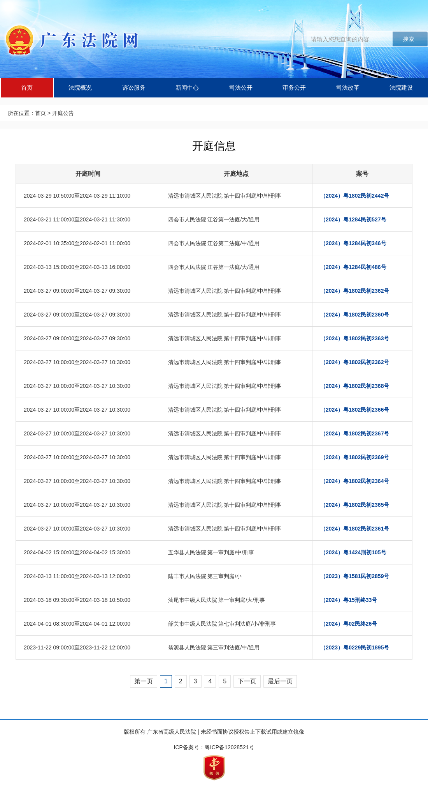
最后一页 (280, 681)
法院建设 (401, 87)
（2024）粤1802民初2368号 (354, 386)
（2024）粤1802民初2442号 (354, 196)
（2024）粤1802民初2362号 (354, 291)
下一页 (247, 681)
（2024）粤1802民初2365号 (354, 505)
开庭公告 (63, 113)
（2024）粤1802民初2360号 (354, 314)
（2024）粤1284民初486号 (353, 267)
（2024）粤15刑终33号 (348, 600)
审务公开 (294, 87)
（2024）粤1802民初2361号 (354, 528)
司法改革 (348, 87)
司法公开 (241, 87)
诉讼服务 (134, 87)
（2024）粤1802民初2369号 (354, 457)
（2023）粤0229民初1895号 (354, 647)
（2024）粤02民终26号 (348, 624)
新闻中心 (187, 87)
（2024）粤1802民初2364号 (354, 481)
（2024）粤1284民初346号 (353, 243)
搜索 (408, 39)
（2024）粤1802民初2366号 (354, 410)
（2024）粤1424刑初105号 (353, 552)
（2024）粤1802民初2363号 (354, 338)
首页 (27, 87)
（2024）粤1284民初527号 (353, 219)
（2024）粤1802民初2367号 (354, 433)
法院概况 (80, 87)
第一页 (143, 681)
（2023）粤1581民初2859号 (354, 576)
